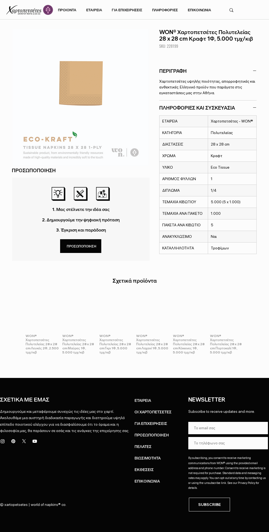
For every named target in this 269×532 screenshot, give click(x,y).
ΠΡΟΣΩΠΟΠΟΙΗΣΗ (151, 435)
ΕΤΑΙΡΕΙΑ (142, 400)
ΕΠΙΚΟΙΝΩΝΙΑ (147, 481)
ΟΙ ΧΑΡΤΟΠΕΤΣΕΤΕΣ (153, 412)
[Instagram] (2, 441)
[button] (67, 10)
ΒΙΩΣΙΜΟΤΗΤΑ (147, 458)
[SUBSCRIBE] (209, 504)
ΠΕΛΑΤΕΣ (143, 446)
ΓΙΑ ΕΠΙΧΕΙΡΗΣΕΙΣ (150, 423)
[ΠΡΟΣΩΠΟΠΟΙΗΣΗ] (80, 246)
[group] (134, 324)
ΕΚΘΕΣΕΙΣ (144, 469)
